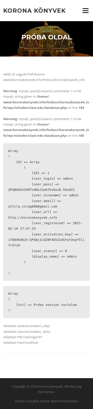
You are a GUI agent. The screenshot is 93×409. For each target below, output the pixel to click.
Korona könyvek (34, 10)
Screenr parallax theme (32, 401)
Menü (85, 10)
